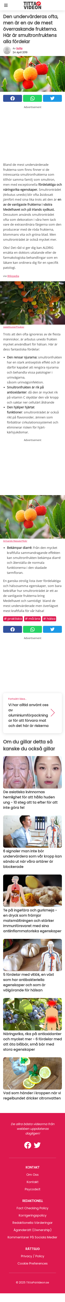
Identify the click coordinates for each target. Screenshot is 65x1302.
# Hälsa (49, 618)
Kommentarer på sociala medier (32, 1237)
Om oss (32, 1174)
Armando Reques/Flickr (15, 540)
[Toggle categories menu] (6, 5)
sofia (19, 48)
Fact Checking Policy (32, 1208)
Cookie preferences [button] (33, 1263)
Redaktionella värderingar (32, 1222)
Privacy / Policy (32, 1256)
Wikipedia (13, 276)
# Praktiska (13, 618)
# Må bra (32, 618)
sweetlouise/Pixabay (13, 326)
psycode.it (32, 1189)
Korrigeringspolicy (32, 1215)
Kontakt (32, 1182)
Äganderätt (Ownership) (33, 1230)
